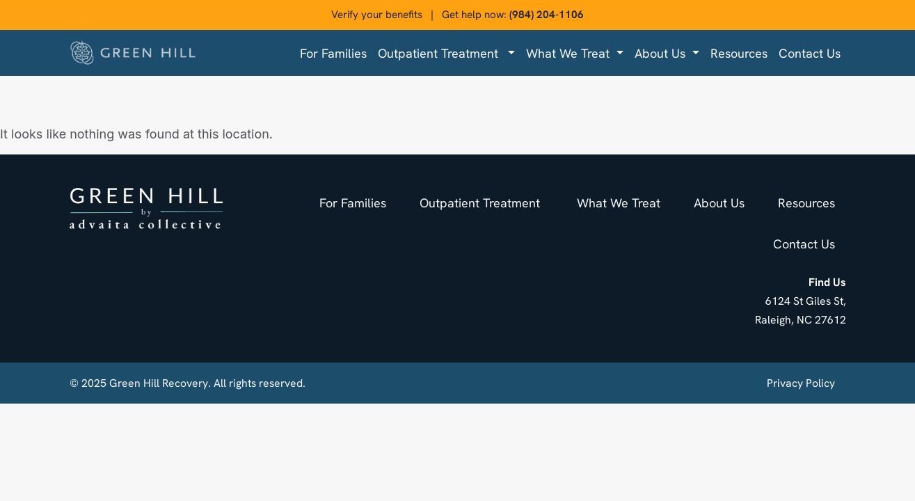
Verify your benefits (376, 15)
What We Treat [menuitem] (569, 53)
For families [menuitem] (333, 53)
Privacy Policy (801, 383)
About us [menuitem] (662, 53)
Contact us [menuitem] (810, 53)
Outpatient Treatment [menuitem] (441, 53)
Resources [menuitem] (738, 53)
